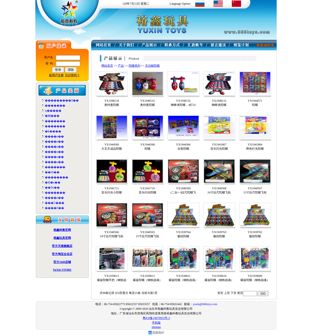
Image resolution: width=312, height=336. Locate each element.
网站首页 (107, 65)
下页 (233, 293)
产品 (121, 65)
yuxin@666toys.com (205, 304)
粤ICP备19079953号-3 (156, 318)
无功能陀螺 (152, 65)
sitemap (156, 327)
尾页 (240, 293)
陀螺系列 (134, 65)
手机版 (156, 322)
